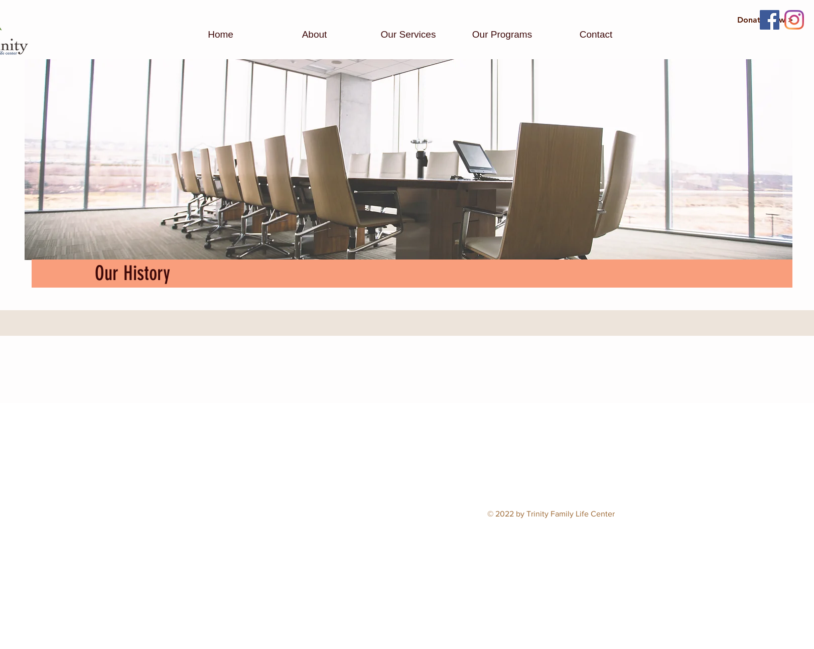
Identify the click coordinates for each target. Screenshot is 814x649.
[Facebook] (769, 20)
